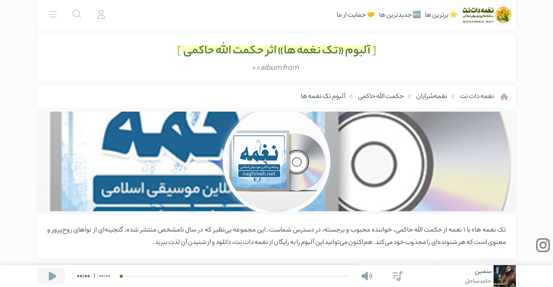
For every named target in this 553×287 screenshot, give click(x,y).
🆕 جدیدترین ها (400, 15)
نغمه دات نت (477, 96)
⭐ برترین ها (441, 15)
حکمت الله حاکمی (381, 96)
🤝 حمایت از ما (356, 15)
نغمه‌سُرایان (431, 96)
